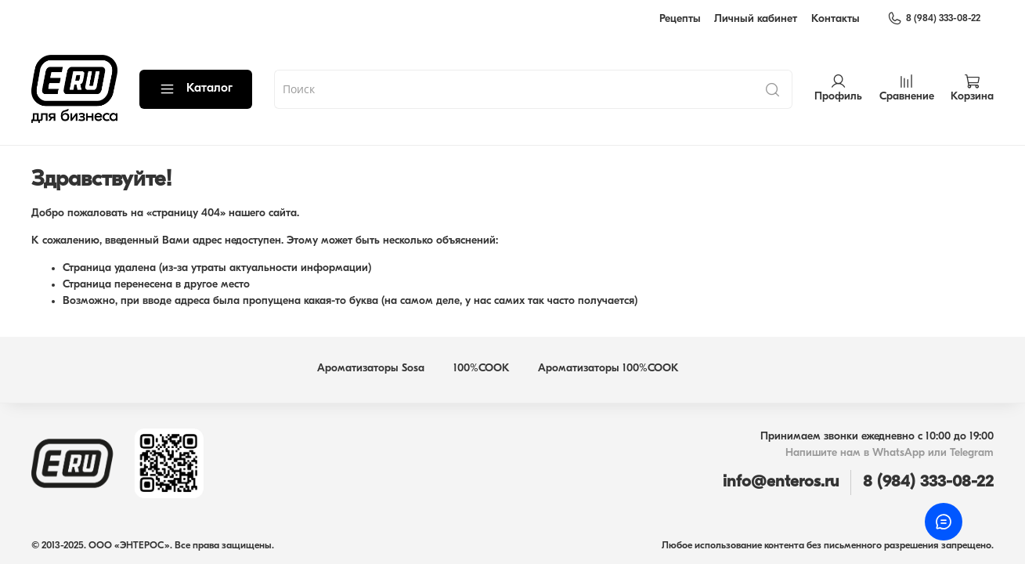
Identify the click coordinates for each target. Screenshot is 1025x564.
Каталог (196, 89)
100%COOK (481, 368)
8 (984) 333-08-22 (933, 19)
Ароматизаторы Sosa (370, 368)
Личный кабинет (755, 19)
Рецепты (680, 19)
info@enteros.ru (781, 482)
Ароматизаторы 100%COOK (608, 368)
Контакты (835, 19)
